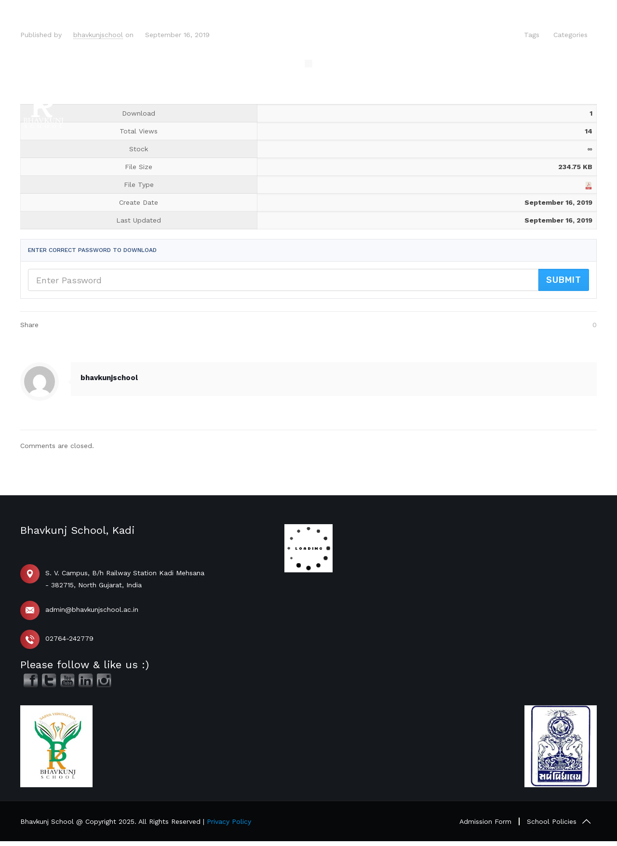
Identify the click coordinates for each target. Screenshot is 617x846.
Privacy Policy (229, 821)
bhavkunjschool (98, 35)
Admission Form (485, 821)
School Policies (552, 821)
